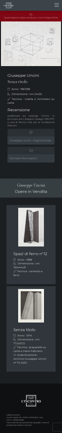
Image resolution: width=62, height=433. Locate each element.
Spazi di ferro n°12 (30, 253)
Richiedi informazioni (23, 158)
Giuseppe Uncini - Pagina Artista (30, 140)
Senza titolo (24, 329)
